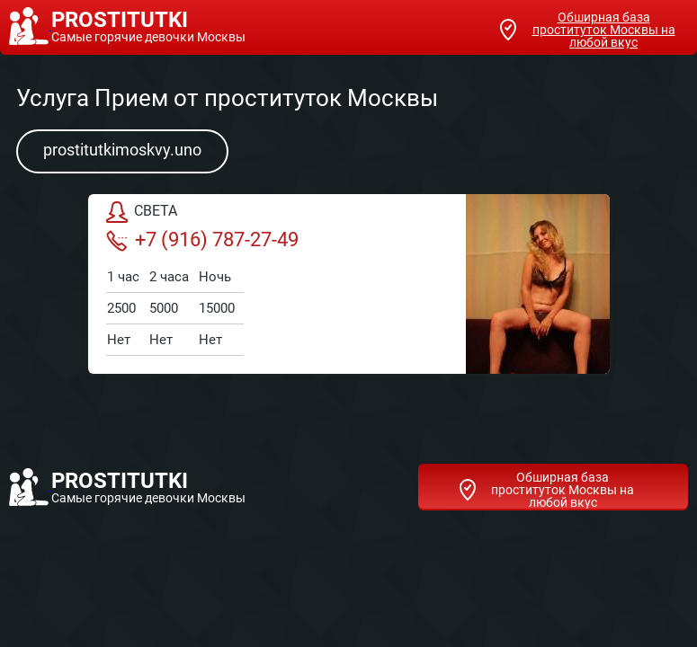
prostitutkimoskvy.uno (122, 149)
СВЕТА (141, 212)
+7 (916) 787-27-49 (202, 240)
